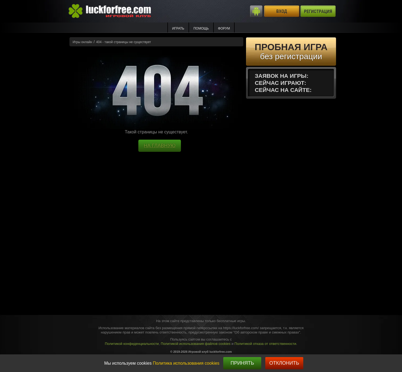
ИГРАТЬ (178, 28)
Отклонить (284, 363)
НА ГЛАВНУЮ (160, 145)
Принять (242, 363)
